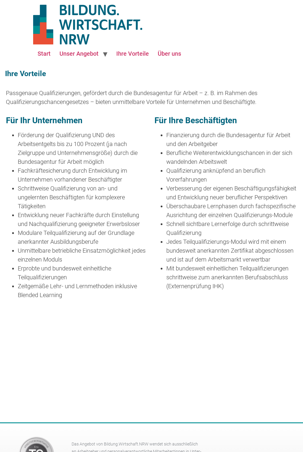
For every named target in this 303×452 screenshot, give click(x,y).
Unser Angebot (79, 53)
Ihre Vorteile (132, 53)
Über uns (169, 53)
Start (44, 53)
